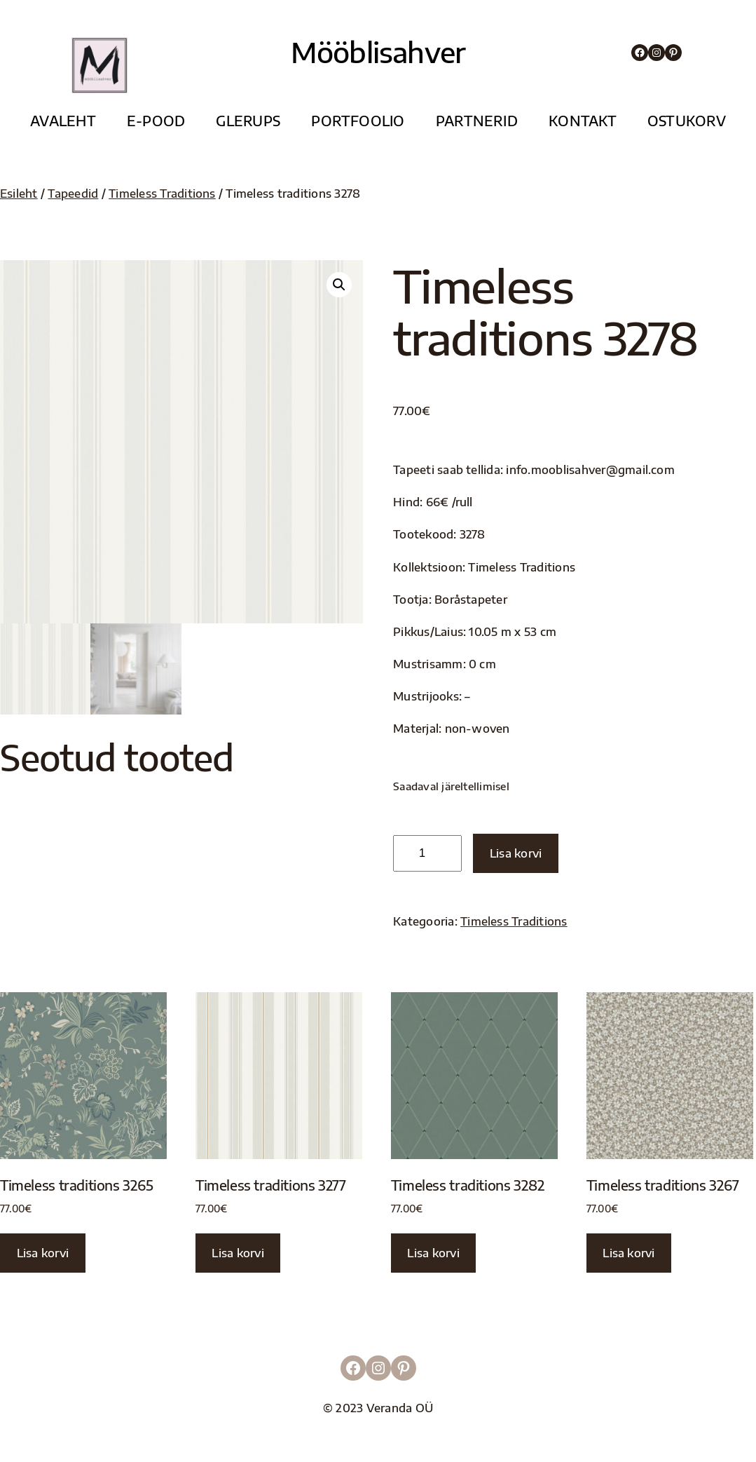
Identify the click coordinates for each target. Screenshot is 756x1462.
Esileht (19, 193)
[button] (339, 284)
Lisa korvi (516, 853)
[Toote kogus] (427, 853)
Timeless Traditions (162, 193)
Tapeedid (73, 193)
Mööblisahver (378, 51)
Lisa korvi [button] (43, 1252)
